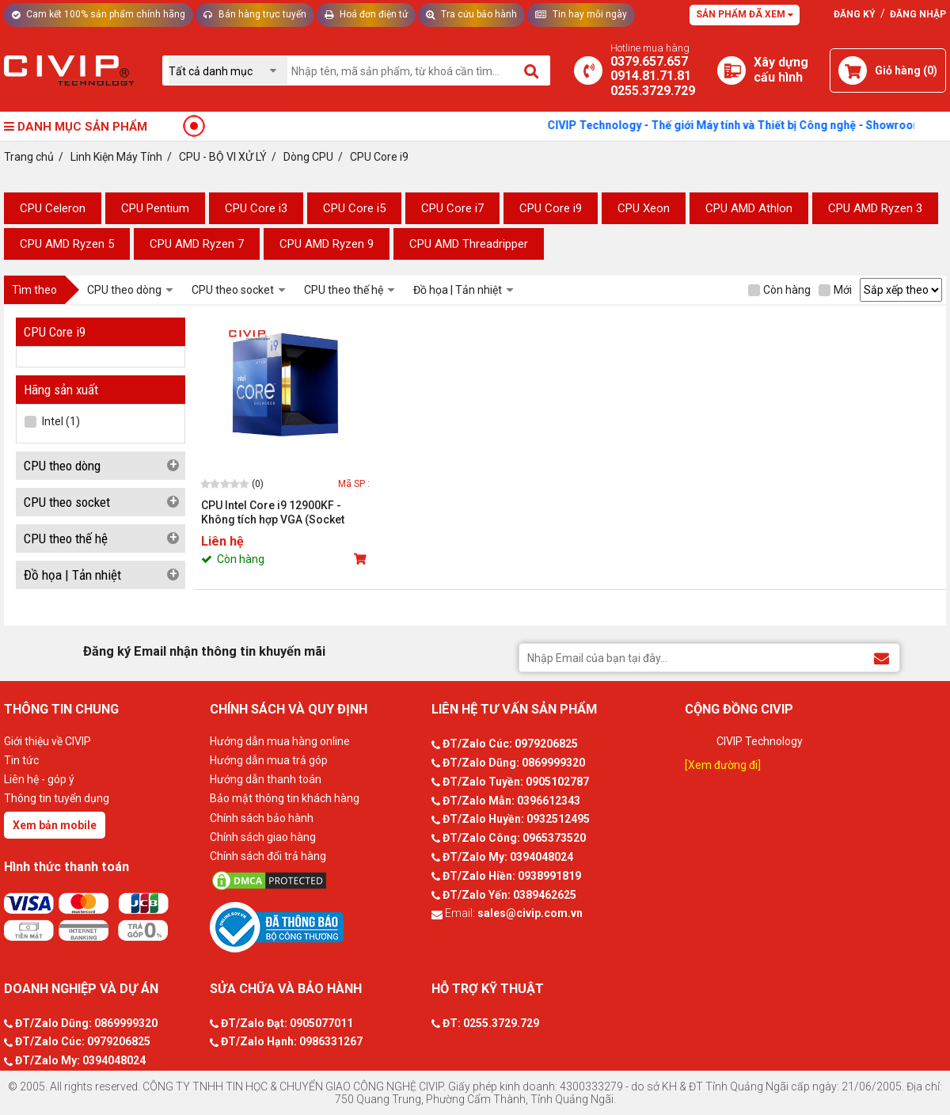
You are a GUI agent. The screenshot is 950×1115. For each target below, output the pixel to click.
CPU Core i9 (550, 208)
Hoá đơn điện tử (366, 14)
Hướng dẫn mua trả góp (269, 760)
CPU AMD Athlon (748, 208)
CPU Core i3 (256, 208)
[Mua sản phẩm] (362, 559)
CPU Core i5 (354, 208)
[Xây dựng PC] (731, 70)
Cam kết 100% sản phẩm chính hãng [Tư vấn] (98, 14)
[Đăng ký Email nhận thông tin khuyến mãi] (881, 657)
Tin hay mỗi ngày (581, 14)
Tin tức (21, 760)
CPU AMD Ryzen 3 (875, 208)
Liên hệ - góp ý (39, 779)
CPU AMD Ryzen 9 (326, 244)
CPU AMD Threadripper (468, 244)
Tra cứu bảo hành (471, 14)
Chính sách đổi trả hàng (268, 856)
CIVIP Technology (759, 741)
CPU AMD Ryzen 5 (67, 244)
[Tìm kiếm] (532, 70)
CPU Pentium (155, 208)
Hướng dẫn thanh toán (265, 779)
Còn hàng (779, 290)
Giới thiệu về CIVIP (47, 741)
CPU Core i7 (452, 208)
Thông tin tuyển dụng (56, 798)
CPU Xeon (644, 208)
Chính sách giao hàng (263, 837)
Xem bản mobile (55, 825)
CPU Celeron (53, 208)
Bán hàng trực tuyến (254, 14)
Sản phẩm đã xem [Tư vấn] (744, 14)
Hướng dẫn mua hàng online (280, 741)
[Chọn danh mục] (228, 71)
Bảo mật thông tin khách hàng (284, 798)
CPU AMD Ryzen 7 (197, 244)
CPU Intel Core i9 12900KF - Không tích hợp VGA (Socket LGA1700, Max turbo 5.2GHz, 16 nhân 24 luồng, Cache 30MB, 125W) (281, 513)
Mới (835, 290)
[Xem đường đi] (723, 765)
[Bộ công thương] (317, 926)
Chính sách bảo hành (262, 818)
